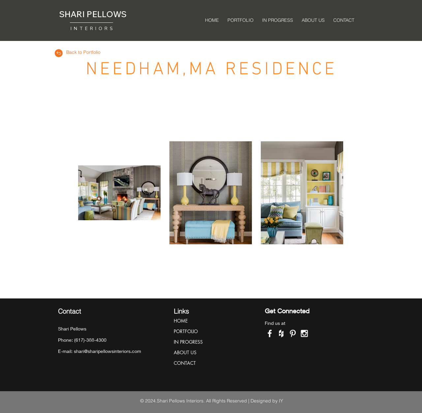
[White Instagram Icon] (304, 333)
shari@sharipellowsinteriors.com (107, 351)
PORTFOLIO (186, 331)
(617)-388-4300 (90, 340)
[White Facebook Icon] (270, 333)
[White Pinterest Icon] (293, 333)
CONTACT (185, 363)
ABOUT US (185, 352)
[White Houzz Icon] (281, 333)
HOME (181, 321)
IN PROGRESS (188, 342)
